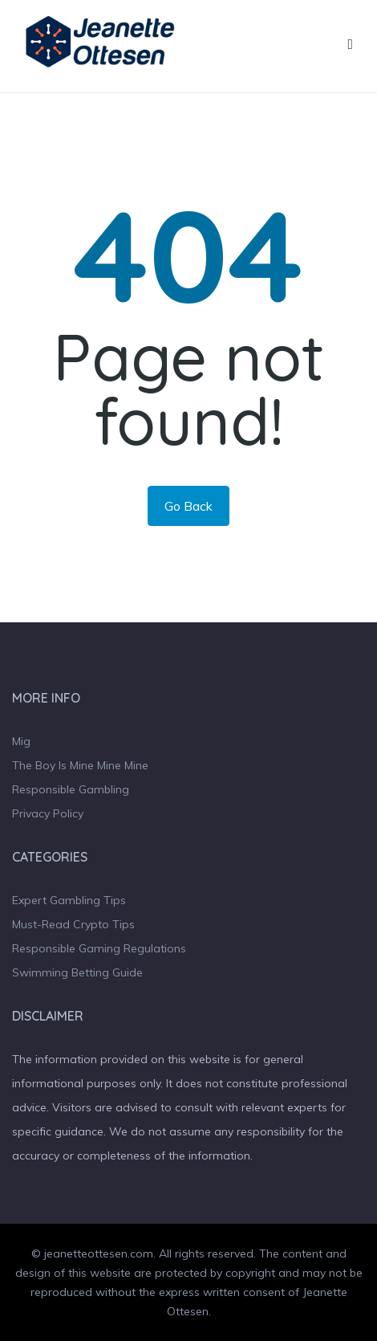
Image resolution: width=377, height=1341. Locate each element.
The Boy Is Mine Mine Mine (80, 765)
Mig (21, 741)
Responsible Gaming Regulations (99, 948)
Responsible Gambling (70, 789)
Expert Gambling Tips (69, 900)
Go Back (188, 506)
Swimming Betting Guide (77, 972)
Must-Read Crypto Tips (73, 924)
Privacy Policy (47, 813)
